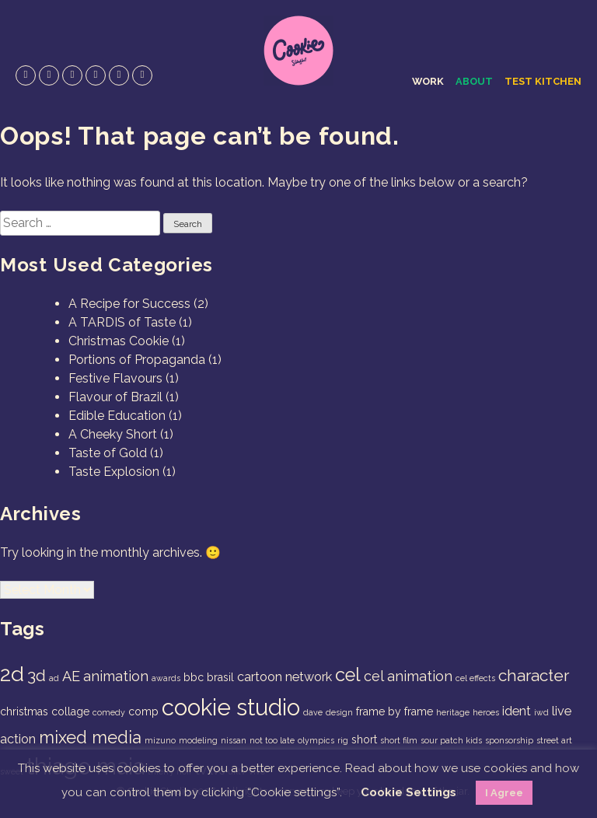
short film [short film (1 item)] (398, 740)
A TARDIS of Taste (122, 322)
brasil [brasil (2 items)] (220, 677)
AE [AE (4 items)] (71, 676)
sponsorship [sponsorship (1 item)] (509, 740)
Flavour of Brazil (115, 397)
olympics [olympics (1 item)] (316, 740)
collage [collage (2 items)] (70, 711)
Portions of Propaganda (136, 359)
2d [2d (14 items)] (12, 674)
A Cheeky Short (112, 434)
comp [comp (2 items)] (143, 711)
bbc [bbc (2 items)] (193, 677)
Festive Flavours (115, 378)
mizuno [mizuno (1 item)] (160, 740)
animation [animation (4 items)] (115, 676)
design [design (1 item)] (339, 712)
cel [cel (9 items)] (348, 675)
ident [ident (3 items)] (516, 711)
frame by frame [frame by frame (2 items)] (394, 711)
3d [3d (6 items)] (36, 675)
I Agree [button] (504, 793)
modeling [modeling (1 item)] (198, 740)
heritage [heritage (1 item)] (453, 712)
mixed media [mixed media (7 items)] (90, 737)
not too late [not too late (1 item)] (272, 740)
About (474, 81)
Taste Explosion (113, 471)
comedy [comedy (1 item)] (109, 712)
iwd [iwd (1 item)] (541, 712)
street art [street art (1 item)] (554, 740)
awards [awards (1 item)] (166, 678)
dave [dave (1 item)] (313, 712)
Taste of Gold (107, 453)
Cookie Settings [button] (408, 792)
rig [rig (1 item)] (342, 740)
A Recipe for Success (129, 303)
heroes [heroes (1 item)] (486, 712)
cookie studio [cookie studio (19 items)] (231, 707)
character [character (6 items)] (533, 675)
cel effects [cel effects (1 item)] (475, 678)
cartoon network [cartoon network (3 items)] (284, 676)
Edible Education (117, 415)
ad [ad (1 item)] (54, 678)
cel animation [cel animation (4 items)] (408, 676)
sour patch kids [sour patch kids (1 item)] (451, 740)
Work (428, 81)
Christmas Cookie (118, 341)
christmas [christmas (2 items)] (24, 711)
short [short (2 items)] (364, 739)
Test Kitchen (542, 81)
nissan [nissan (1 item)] (233, 740)
